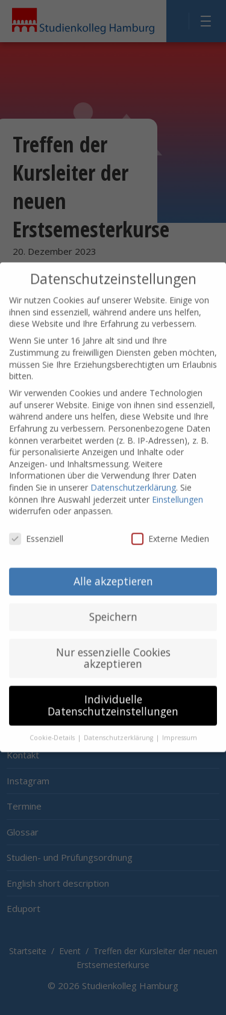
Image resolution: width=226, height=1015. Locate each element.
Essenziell (36, 524)
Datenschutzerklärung (133, 473)
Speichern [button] (113, 602)
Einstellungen (177, 485)
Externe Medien (170, 524)
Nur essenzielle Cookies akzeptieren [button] (113, 644)
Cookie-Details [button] (53, 723)
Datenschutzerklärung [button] (119, 723)
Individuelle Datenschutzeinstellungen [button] (113, 691)
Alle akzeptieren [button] (113, 567)
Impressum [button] (179, 723)
